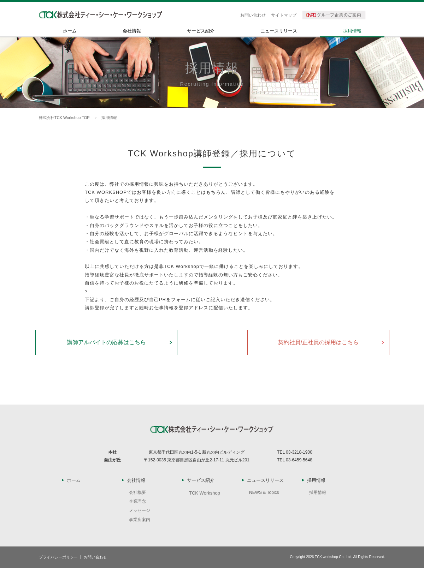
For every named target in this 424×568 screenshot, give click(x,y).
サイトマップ (283, 15)
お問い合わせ (253, 15)
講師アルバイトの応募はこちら (106, 342)
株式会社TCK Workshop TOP (64, 117)
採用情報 (352, 31)
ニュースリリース (278, 31)
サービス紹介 (200, 31)
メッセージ (139, 510)
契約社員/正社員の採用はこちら (318, 342)
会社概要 (137, 492)
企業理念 (137, 501)
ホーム (70, 31)
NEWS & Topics (264, 492)
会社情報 (132, 31)
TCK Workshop (204, 493)
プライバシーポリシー (58, 557)
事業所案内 (139, 519)
